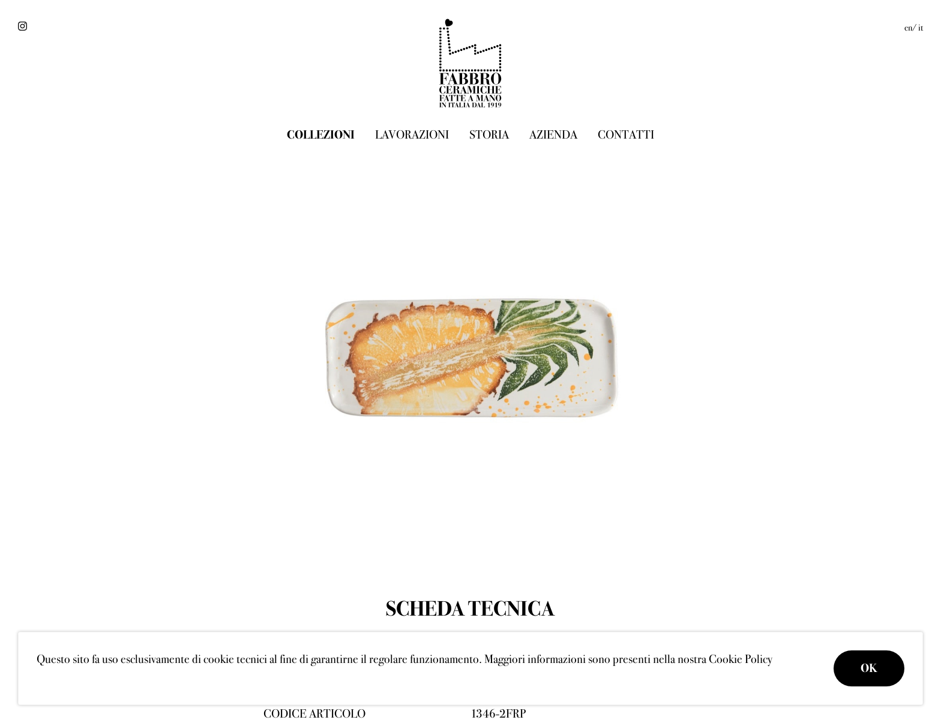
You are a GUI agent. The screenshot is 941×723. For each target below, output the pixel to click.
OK (869, 668)
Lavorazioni (412, 135)
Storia (489, 135)
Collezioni (321, 135)
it (920, 27)
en (908, 27)
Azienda (553, 135)
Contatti (626, 135)
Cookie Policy (740, 659)
